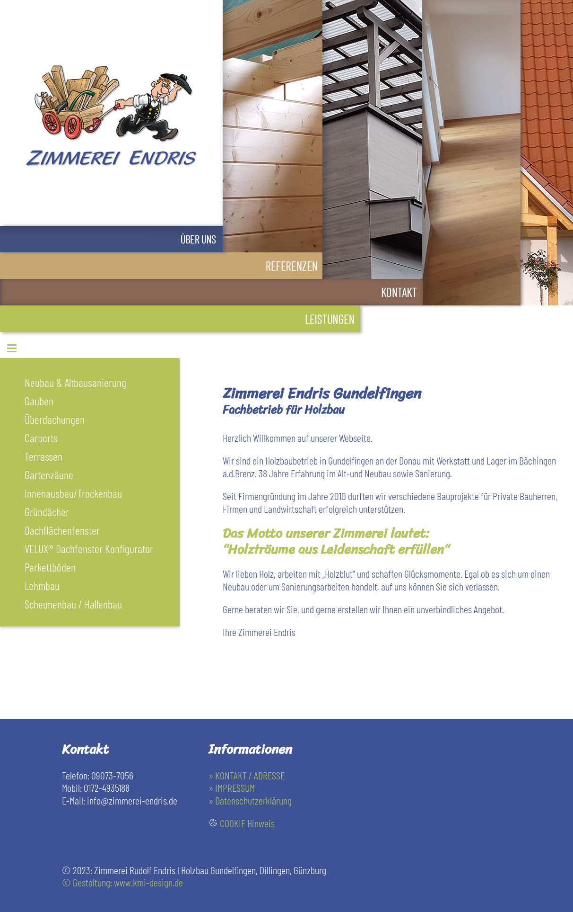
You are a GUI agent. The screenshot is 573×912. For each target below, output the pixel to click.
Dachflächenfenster (62, 530)
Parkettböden (50, 567)
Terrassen (43, 456)
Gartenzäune (49, 475)
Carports (41, 438)
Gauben (39, 401)
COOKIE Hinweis (247, 823)
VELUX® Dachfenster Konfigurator (89, 548)
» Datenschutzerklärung (250, 800)
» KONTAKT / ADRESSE (246, 775)
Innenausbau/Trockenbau (73, 493)
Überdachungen (55, 419)
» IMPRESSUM (231, 787)
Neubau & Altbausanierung (75, 382)
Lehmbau (42, 585)
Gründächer (47, 512)
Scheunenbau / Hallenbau (73, 604)
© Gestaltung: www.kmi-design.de (122, 882)
